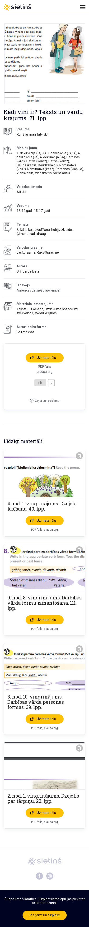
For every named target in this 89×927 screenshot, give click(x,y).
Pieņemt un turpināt (45, 915)
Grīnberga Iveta (28, 271)
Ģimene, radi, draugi (32, 234)
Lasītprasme (26, 252)
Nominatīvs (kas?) (40, 169)
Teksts (22, 309)
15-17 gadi (42, 211)
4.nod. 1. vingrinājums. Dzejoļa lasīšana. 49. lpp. (41, 506)
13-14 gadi (25, 211)
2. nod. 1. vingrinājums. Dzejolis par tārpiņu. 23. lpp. (43, 798)
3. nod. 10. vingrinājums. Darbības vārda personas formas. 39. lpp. (35, 702)
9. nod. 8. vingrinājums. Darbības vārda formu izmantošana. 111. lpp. (44, 602)
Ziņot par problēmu (47, 400)
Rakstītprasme (48, 252)
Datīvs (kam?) (36, 161)
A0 (19, 192)
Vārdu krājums (46, 313)
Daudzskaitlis (27, 165)
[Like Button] (40, 382)
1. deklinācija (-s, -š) (31, 153)
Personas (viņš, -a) (69, 169)
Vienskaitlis (25, 173)
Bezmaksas (25, 332)
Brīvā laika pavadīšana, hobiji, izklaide (44, 230)
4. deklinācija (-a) (52, 157)
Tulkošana (35, 309)
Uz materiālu (46, 358)
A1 (24, 192)
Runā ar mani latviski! (32, 134)
